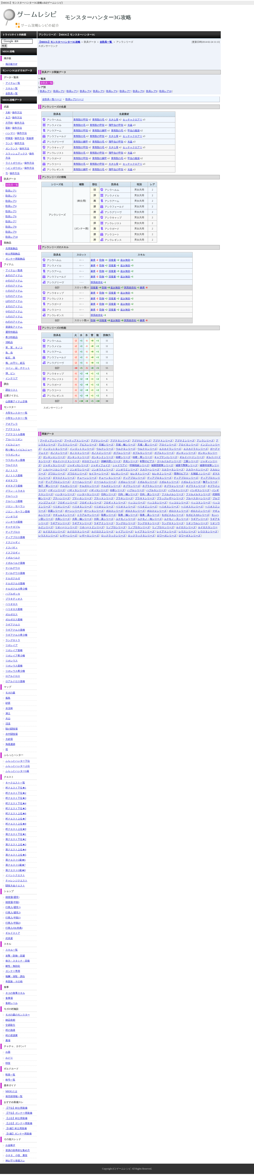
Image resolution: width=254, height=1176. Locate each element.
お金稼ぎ (10, 1145)
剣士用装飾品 (12, 253)
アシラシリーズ (205, 440)
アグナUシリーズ (141, 440)
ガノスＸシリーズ (79, 453)
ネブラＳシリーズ (152, 486)
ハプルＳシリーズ (156, 490)
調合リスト (11, 389)
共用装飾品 (11, 248)
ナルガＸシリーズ (89, 486)
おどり (9, 1057)
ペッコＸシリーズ (200, 502)
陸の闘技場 (11, 728)
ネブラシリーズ (131, 486)
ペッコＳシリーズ (157, 502)
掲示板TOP (11, 64)
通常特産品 (11, 332)
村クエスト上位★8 (15, 823)
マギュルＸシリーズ (64, 515)
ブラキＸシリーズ (144, 498)
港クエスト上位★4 (15, 849)
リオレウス (11, 660)
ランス (9, 143)
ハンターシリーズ (65, 494)
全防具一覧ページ (52, 99)
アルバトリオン (14, 439)
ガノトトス (11, 470)
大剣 (7, 112)
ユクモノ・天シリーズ (176, 519)
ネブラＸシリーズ (195, 486)
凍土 (7, 713)
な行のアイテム (14, 296)
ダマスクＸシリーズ (64, 477)
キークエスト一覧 (15, 782)
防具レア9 (151, 91)
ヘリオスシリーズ (169, 506)
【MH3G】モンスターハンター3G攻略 (59, 42)
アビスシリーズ (87, 444)
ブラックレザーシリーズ (170, 498)
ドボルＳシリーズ (147, 481)
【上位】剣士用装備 (16, 1118)
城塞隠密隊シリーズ (162, 465)
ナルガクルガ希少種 (16, 588)
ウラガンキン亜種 (15, 460)
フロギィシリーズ (67, 502)
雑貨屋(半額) (12, 902)
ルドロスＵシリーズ (54, 531)
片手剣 (9, 122)
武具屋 (9, 938)
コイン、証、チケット (17, 368)
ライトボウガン (14, 163)
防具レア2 (58, 91)
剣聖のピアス (147, 461)
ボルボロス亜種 (14, 619)
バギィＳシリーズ (77, 490)
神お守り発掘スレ (15, 1160)
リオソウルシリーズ (197, 523)
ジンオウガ (11, 516)
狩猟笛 (9, 138)
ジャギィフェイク (100, 465)
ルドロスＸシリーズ (78, 531)
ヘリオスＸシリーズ (192, 506)
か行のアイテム (14, 280)
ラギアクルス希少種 (16, 634)
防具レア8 (138, 91)
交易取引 (10, 1025)
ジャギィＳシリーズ (54, 465)
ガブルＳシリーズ (142, 453)
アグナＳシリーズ (120, 440)
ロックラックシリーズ (113, 535)
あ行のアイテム (14, 275)
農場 (7, 1040)
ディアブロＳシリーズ (159, 477)
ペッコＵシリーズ (178, 502)
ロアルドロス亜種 (15, 681)
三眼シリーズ (190, 461)
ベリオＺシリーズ (147, 506)
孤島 (7, 698)
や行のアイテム (14, 311)
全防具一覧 (106, 42)
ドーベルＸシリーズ (105, 481)
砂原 (7, 703)
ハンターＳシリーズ (88, 494)
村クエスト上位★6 (15, 813)
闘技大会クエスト (15, 885)
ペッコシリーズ (136, 502)
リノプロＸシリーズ (163, 527)
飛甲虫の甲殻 (116, 125)
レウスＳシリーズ (207, 531)
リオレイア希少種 (15, 655)
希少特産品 (11, 337)
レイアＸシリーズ (166, 531)
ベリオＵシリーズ (103, 506)
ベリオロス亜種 (14, 609)
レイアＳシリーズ (144, 531)
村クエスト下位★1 (15, 787)
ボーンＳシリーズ (94, 510)
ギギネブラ (11, 480)
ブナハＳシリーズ (82, 498)
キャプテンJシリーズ (165, 457)
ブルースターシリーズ (198, 498)
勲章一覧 (10, 1074)
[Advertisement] (112, 57)
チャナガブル (12, 526)
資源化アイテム (14, 326)
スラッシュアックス (16, 153)
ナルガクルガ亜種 (15, 583)
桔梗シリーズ (123, 457)
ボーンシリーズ (73, 510)
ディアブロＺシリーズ (57, 481)
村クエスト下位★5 (15, 808)
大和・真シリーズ (103, 519)
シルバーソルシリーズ (55, 469)
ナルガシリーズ (68, 486)
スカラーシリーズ (149, 469)
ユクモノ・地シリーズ (149, 519)
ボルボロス (11, 614)
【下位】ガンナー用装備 (18, 1113)
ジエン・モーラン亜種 (17, 511)
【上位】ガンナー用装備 (18, 1123)
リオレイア (11, 645)
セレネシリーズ (119, 473)
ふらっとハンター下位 (17, 761)
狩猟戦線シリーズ (139, 465)
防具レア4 (85, 91)
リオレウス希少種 (15, 671)
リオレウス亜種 (14, 665)
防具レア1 (45, 91)
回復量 (112, 260)
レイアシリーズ (124, 531)
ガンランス (11, 148)
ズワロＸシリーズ (77, 473)
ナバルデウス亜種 (15, 573)
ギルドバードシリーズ (192, 457)
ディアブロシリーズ (134, 477)
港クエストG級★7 (15, 865)
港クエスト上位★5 (15, 854)
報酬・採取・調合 (15, 976)
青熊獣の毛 (98, 119)
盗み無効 (125, 260)
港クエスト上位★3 (15, 844)
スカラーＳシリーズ (172, 469)
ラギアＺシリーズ (103, 523)
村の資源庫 (11, 1035)
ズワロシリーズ (56, 473)
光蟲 (130, 125)
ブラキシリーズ (124, 498)
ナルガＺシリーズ (111, 486)
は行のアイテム (14, 301)
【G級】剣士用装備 (16, 1128)
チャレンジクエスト (16, 880)
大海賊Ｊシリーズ (200, 473)
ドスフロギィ (12, 552)
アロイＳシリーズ (188, 444)
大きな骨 (113, 119)
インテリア (11, 378)
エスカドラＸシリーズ (195, 448)
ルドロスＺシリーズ (102, 531)
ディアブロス (12, 532)
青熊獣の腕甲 (99, 130)
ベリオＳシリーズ (82, 506)
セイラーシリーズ (98, 473)
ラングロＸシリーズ (172, 523)
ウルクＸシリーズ (147, 448)
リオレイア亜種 (14, 650)
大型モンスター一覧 (16, 412)
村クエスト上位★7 (15, 818)
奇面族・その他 (14, 981)
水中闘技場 (11, 734)
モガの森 (10, 692)
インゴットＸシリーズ (82, 448)
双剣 (7, 127)
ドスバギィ (11, 547)
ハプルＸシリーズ (178, 490)
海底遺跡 (10, 744)
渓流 (7, 723)
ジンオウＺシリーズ (127, 469)
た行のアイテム (14, 290)
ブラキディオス (14, 598)
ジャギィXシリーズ (78, 465)
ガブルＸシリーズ (164, 453)
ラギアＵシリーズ (60, 523)
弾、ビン (10, 373)
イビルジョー (12, 444)
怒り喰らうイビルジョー (18, 449)
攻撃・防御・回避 (15, 955)
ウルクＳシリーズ (125, 448)
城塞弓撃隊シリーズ (186, 465)
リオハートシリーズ (66, 527)
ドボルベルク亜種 (15, 563)
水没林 (9, 708)
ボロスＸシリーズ (178, 510)
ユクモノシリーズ (125, 519)
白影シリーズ (117, 490)
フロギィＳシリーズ (90, 502)
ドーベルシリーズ (82, 481)
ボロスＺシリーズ (200, 510)
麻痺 (93, 260)
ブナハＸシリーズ (103, 498)
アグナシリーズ (99, 440)
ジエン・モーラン (15, 506)
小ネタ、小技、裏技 (16, 1155)
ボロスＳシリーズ (135, 510)
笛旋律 (30, 138)
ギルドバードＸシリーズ (66, 461)
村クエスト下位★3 (15, 798)
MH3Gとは (11, 1091)
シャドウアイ (120, 465)
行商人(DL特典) (14, 928)
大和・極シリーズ (82, 519)
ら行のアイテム (14, 316)
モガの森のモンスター (17, 1014)
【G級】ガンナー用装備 (18, 1133)
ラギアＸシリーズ (82, 523)
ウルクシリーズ (104, 448)
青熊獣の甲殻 (80, 119)
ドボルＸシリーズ (169, 481)
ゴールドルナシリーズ (169, 461)
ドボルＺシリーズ (190, 481)
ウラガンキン (12, 454)
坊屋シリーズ (55, 510)
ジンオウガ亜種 (14, 521)
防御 (101, 260)
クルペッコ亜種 (14, 501)
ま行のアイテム (14, 306)
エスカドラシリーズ (170, 448)
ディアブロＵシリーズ (186, 477)
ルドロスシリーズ (186, 527)
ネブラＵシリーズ (173, 486)
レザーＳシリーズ (89, 535)
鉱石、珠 (10, 357)
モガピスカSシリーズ (197, 515)
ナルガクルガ (12, 578)
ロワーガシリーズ (166, 535)
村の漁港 (10, 1030)
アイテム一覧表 (14, 270)
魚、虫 (9, 352)
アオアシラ (11, 424)
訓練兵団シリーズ (111, 461)
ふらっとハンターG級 (17, 771)
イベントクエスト (15, 875)
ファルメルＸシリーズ (198, 494)
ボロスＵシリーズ (156, 510)
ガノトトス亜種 (14, 475)
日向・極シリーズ (128, 494)
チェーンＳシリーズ (110, 477)
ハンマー (10, 133)
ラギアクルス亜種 (15, 629)
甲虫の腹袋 (134, 130)
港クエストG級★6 (15, 859)
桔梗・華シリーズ (142, 457)
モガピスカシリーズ (172, 515)
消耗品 (9, 342)
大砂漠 (9, 739)
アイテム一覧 (12, 83)
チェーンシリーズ (86, 477)
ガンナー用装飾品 (15, 258)
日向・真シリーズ (149, 494)
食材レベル (11, 1003)
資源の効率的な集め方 (17, 1150)
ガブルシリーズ (121, 453)
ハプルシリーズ (135, 490)
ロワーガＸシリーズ (189, 535)
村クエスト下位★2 (15, 793)
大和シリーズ (62, 519)
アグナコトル (12, 429)
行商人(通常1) (12, 907)
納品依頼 (10, 1020)
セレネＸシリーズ (140, 473)
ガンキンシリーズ (186, 453)
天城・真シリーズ (147, 444)
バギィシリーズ (56, 490)
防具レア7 (125, 91)
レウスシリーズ (187, 531)
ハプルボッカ (12, 593)
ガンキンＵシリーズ (54, 457)
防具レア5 (98, 91)
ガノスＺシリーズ (101, 453)
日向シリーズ (108, 494)
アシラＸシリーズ (67, 444)
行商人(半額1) (12, 917)
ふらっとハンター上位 (17, 766)
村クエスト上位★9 (15, 829)
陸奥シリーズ (108, 515)
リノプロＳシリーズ (139, 527)
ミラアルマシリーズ (88, 515)
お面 (7, 1052)
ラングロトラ (12, 640)
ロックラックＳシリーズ (141, 535)
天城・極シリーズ (125, 444)
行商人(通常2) (12, 912)
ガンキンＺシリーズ (102, 457)
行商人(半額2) (12, 922)
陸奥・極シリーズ (128, 515)
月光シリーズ (130, 461)
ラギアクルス (12, 624)
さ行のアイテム (14, 285)
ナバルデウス (12, 568)
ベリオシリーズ (61, 506)
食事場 (9, 998)
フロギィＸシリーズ (114, 502)
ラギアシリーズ (199, 519)
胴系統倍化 (97, 282)
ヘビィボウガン (14, 168)
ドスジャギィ (12, 542)
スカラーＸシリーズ (197, 469)
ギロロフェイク (90, 461)
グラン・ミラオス (15, 490)
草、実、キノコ (14, 347)
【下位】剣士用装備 (16, 1107)
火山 (7, 718)
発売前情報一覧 (14, 1096)
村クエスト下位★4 (15, 803)
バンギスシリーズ (199, 490)
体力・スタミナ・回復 (17, 960)
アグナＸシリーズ (163, 440)
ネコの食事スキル (15, 993)
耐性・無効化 (12, 966)
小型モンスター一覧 (16, 418)
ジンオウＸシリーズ (102, 469)
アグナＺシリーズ (184, 440)
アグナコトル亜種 (15, 434)
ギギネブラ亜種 (14, 485)
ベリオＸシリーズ (125, 506)
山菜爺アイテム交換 (16, 401)
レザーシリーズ (68, 535)
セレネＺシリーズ (161, 473)
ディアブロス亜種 (15, 537)
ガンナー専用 (12, 971)
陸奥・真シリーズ (149, 515)
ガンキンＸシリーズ (78, 457)
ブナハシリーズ (61, 498)
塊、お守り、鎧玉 (15, 363)
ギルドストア (12, 933)
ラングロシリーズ (125, 523)
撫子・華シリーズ (48, 486)
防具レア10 (165, 91)
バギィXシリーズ (98, 490)
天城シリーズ (106, 444)
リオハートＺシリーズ (91, 527)
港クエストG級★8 (15, 870)
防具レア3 (71, 91)
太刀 (7, 117)
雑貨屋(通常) (12, 897)
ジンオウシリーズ (79, 469)
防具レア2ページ (74, 99)
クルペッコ (11, 496)
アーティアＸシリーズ (76, 440)
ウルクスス (11, 465)
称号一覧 (10, 1079)
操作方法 (17, 112)
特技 (7, 1063)
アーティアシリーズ (51, 440)
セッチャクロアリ (132, 119)
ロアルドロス (12, 676)
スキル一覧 (11, 88)
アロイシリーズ (167, 444)
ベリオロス (11, 604)
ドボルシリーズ (126, 481)
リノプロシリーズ (115, 527)
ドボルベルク (12, 557)
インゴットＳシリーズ (55, 448)
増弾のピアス (181, 473)
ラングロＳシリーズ (148, 523)
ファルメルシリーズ (172, 494)
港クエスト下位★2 (15, 839)
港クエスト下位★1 (15, 834)
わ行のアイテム (14, 321)
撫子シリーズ (210, 481)
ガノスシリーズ (58, 453)
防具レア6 (111, 91)
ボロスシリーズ (114, 510)
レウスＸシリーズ (48, 535)
